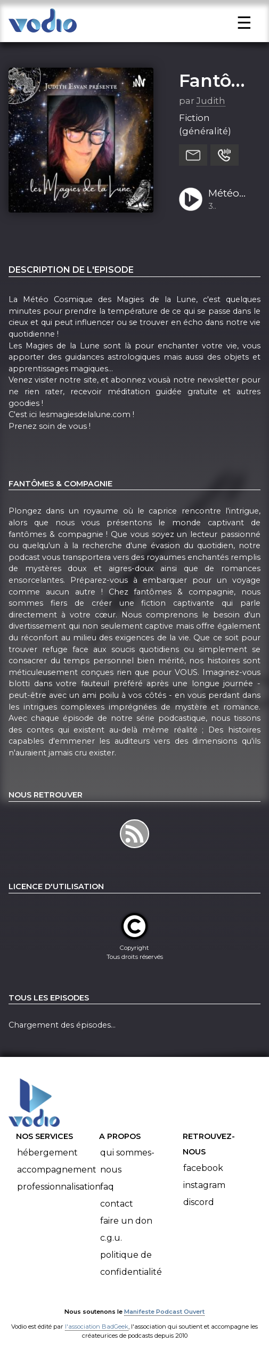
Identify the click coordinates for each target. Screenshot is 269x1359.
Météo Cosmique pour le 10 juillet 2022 (230, 194)
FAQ (107, 1187)
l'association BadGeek (96, 1326)
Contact (116, 1204)
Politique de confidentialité (131, 1263)
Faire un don (126, 1221)
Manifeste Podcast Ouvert (164, 1311)
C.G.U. (111, 1238)
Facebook (203, 1168)
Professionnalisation (59, 1187)
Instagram (204, 1185)
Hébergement (47, 1153)
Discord (198, 1202)
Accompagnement (56, 1170)
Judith (211, 100)
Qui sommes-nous (127, 1161)
